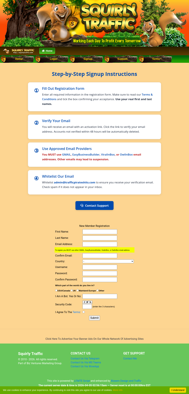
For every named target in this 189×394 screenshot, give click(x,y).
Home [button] (47, 50)
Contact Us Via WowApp (85, 366)
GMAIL (66, 154)
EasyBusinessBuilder (86, 154)
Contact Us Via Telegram (85, 358)
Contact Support (94, 205)
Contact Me (130, 358)
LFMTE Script (82, 380)
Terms (156, 59)
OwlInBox (126, 154)
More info (117, 390)
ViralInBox (108, 154)
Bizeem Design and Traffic (126, 380)
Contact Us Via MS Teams (86, 362)
